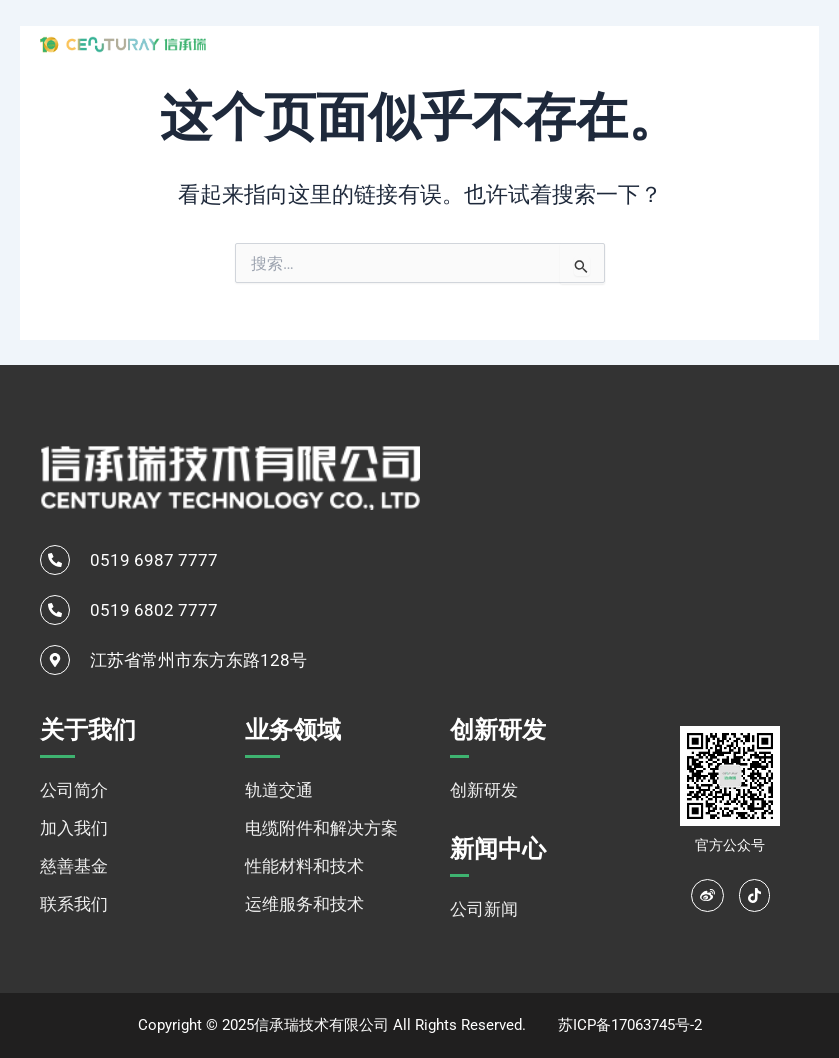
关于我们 (390, 43)
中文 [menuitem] (746, 43)
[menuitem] (769, 43)
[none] (769, 43)
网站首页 (298, 42)
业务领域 (494, 43)
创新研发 (587, 42)
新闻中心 (667, 42)
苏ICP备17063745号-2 (630, 1025)
